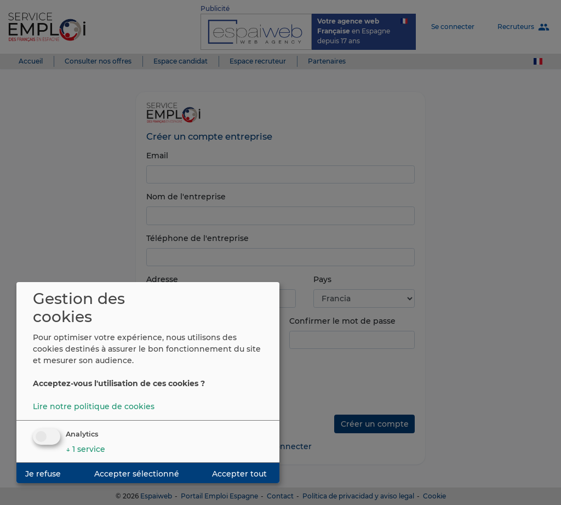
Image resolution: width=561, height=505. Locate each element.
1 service (85, 449)
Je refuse (43, 474)
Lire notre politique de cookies (93, 406)
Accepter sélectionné (136, 474)
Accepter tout (239, 474)
